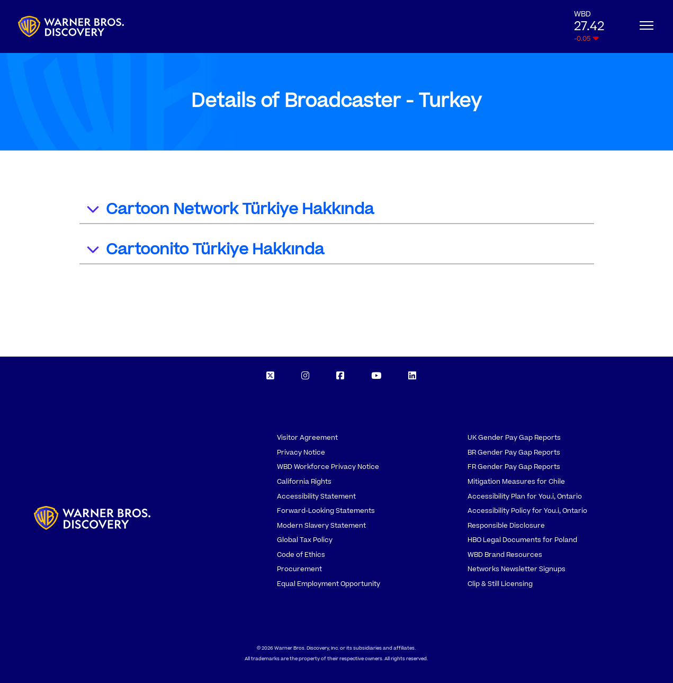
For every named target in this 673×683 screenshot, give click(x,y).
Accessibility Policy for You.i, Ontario (527, 511)
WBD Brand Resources (505, 555)
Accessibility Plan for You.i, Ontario (525, 496)
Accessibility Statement (316, 496)
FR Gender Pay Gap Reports (514, 467)
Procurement (299, 569)
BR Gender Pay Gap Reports (514, 452)
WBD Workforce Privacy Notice (328, 467)
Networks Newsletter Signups (517, 569)
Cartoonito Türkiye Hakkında (204, 250)
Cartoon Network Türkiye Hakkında (229, 210)
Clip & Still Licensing (500, 584)
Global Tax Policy (305, 540)
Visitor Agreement (307, 437)
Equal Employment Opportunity (328, 584)
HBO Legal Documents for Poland (522, 540)
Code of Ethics (301, 555)
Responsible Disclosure (506, 525)
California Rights (304, 481)
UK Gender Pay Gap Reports (514, 437)
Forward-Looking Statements (326, 511)
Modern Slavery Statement (321, 525)
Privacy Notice (301, 452)
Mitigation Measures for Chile (516, 481)
